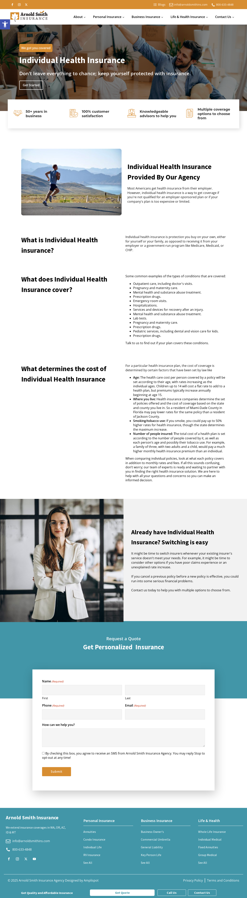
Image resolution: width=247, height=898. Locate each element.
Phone (53, 705)
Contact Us (223, 17)
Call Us (172, 893)
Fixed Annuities (208, 847)
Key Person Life (151, 855)
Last (127, 698)
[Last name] (165, 690)
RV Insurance (91, 855)
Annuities (89, 832)
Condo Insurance (94, 839)
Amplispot (91, 880)
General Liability (152, 847)
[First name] (82, 690)
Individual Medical (210, 839)
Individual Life (92, 847)
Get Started (31, 85)
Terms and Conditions (223, 880)
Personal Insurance (107, 17)
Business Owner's (152, 832)
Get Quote (122, 893)
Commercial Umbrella (155, 839)
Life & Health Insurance (188, 17)
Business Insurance (146, 17)
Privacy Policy (193, 880)
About (78, 17)
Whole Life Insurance (212, 832)
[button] (5, 24)
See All (87, 863)
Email (135, 705)
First (45, 698)
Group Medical (207, 855)
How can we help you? (58, 725)
